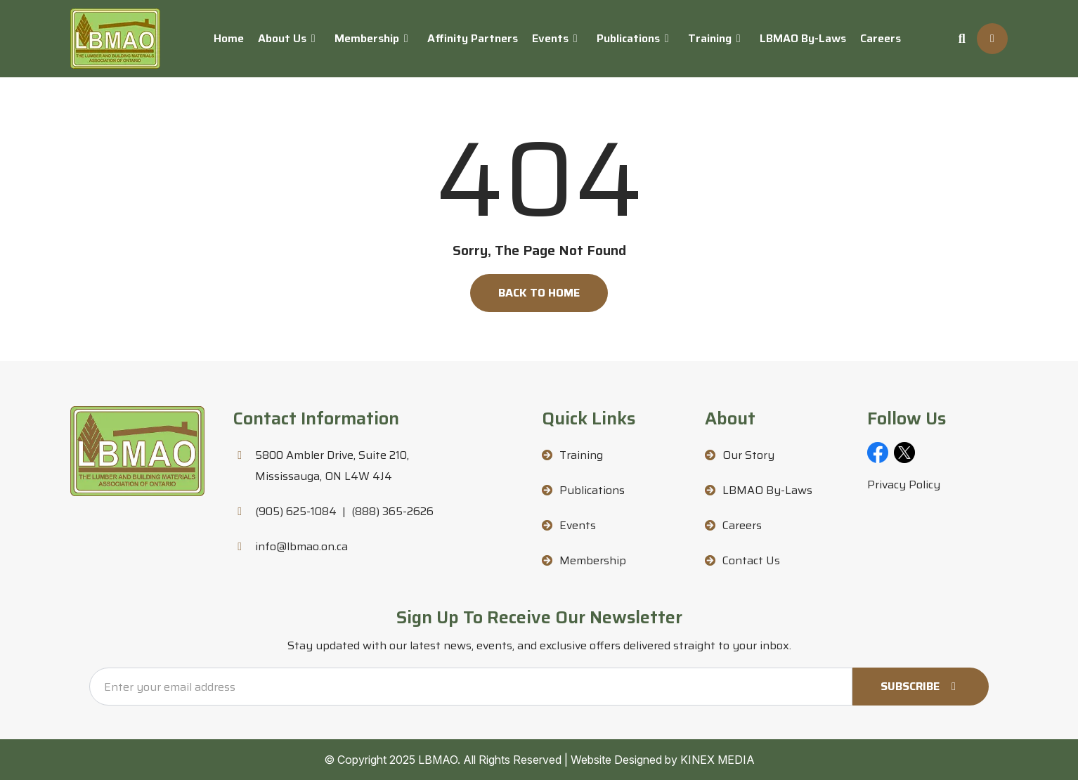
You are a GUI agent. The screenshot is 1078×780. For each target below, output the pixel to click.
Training (710, 38)
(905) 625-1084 (296, 511)
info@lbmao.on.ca (301, 546)
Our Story (748, 455)
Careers (880, 38)
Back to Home (539, 292)
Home (229, 38)
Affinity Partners (472, 38)
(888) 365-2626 (392, 511)
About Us (282, 38)
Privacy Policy (903, 484)
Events (550, 38)
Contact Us (751, 560)
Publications (628, 38)
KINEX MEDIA (717, 760)
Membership (367, 38)
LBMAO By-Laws (803, 38)
